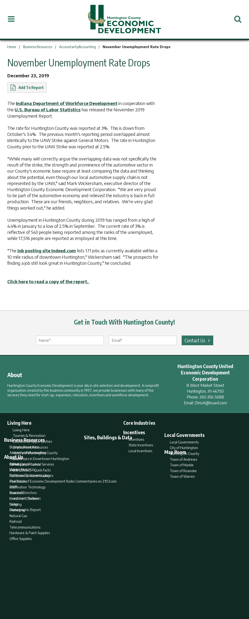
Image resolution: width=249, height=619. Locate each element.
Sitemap (163, 596)
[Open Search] (238, 19)
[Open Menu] (11, 19)
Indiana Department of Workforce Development (69, 103)
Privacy (146, 596)
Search (99, 596)
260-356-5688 (211, 396)
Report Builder (122, 596)
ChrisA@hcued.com (211, 402)
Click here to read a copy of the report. (50, 280)
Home (84, 596)
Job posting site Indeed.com (48, 250)
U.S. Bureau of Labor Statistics (58, 109)
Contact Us (198, 339)
